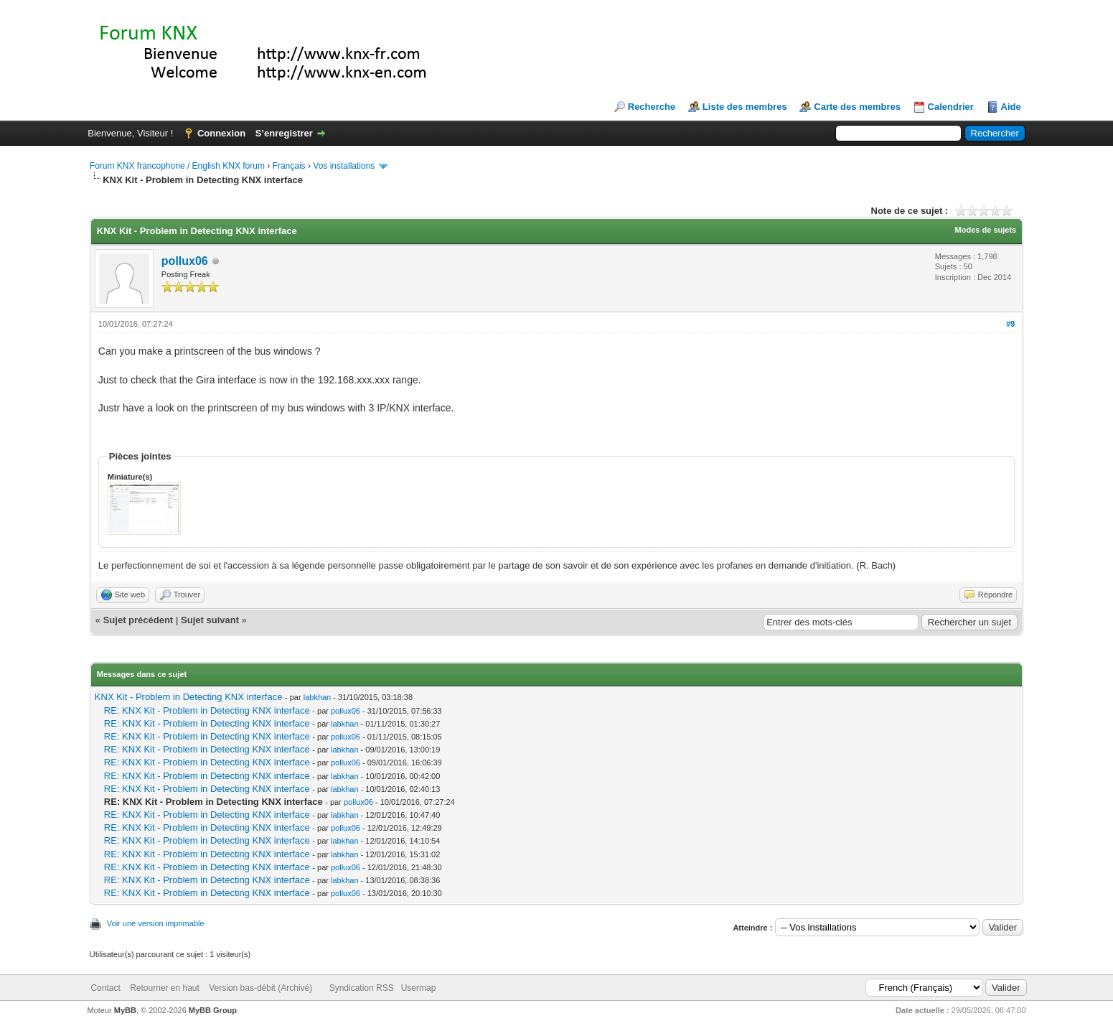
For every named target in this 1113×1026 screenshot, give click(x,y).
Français (289, 166)
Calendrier (951, 106)
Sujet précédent (138, 620)
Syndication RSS (361, 988)
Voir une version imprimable (156, 923)
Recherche (651, 106)
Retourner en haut (164, 988)
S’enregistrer (284, 133)
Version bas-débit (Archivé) (260, 988)
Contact (105, 988)
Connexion (221, 133)
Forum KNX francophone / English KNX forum (177, 166)
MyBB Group (213, 1010)
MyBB (125, 1010)
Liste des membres (745, 106)
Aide (1011, 106)
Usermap (418, 988)
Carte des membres (857, 106)
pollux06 (184, 261)
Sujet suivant (210, 620)
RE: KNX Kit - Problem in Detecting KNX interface (207, 710)
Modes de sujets (986, 229)
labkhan (318, 697)
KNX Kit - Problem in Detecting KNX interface (189, 696)
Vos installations (344, 166)
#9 (1010, 324)
